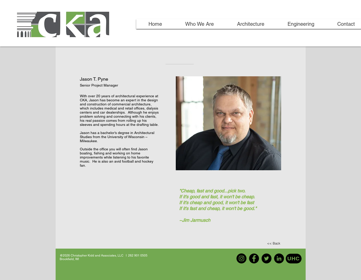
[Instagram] (241, 258)
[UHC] (294, 258)
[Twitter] (266, 258)
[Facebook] (254, 258)
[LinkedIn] (279, 258)
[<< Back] (273, 243)
